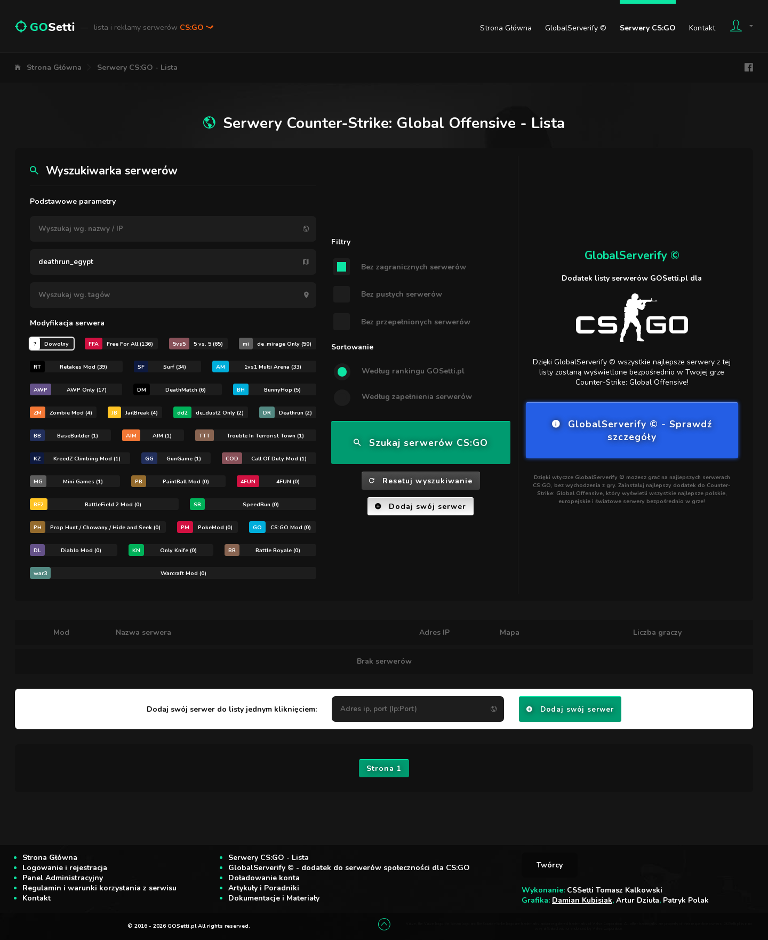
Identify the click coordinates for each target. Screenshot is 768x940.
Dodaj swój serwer (420, 506)
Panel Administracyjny (62, 878)
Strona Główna (506, 28)
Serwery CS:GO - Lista (137, 67)
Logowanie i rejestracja (64, 868)
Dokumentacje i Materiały (273, 898)
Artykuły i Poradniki (263, 888)
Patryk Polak (686, 900)
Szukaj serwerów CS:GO (421, 442)
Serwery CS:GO (648, 28)
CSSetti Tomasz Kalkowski (614, 890)
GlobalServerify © (575, 28)
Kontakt (702, 28)
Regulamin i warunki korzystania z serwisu (99, 888)
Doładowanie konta (264, 878)
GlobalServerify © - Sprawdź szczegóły (632, 430)
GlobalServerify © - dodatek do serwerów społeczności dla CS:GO (349, 868)
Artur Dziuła (637, 900)
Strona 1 (384, 768)
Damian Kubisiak (582, 900)
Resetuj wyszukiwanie (421, 481)
